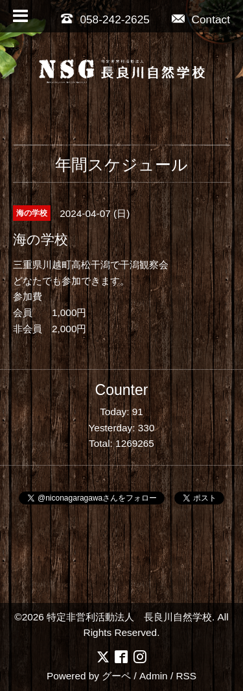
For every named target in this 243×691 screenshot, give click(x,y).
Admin (153, 675)
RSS (186, 675)
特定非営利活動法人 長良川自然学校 (129, 616)
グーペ (116, 675)
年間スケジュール (121, 164)
